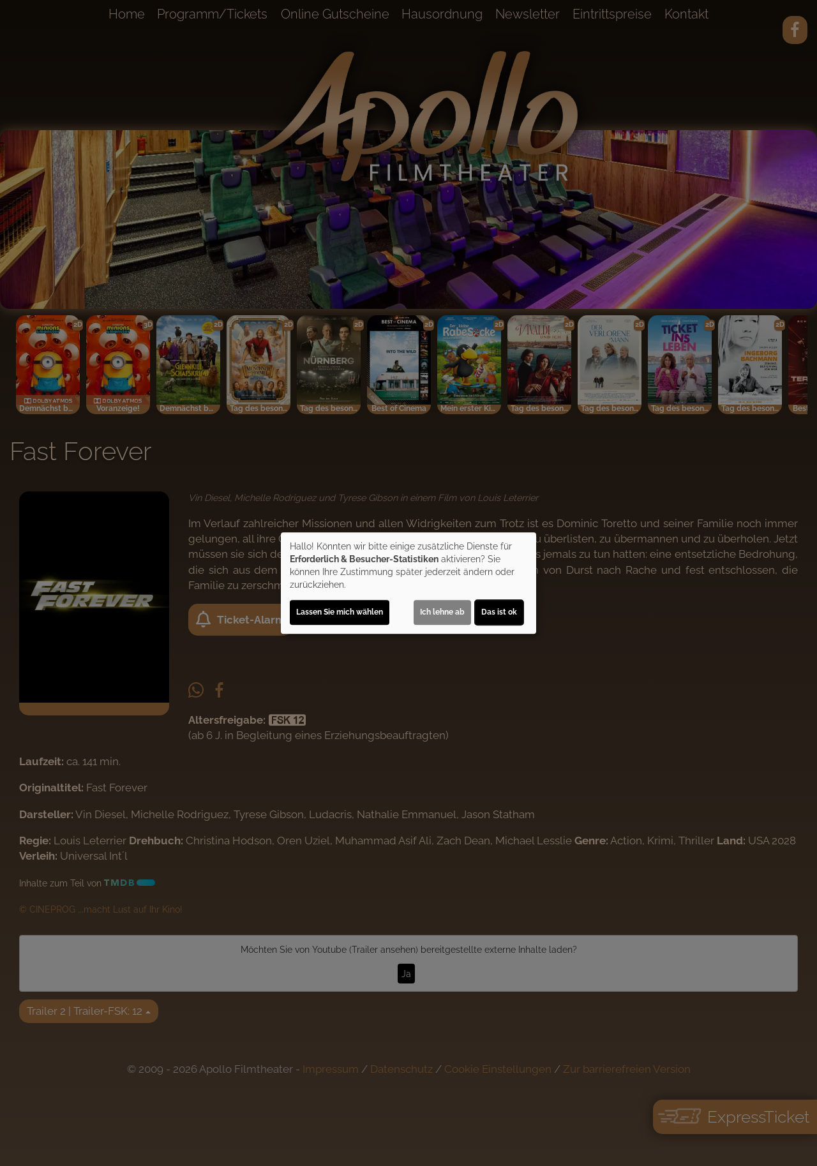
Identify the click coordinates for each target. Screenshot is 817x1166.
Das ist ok (499, 612)
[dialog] (408, 583)
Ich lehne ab (442, 612)
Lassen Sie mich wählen (339, 612)
